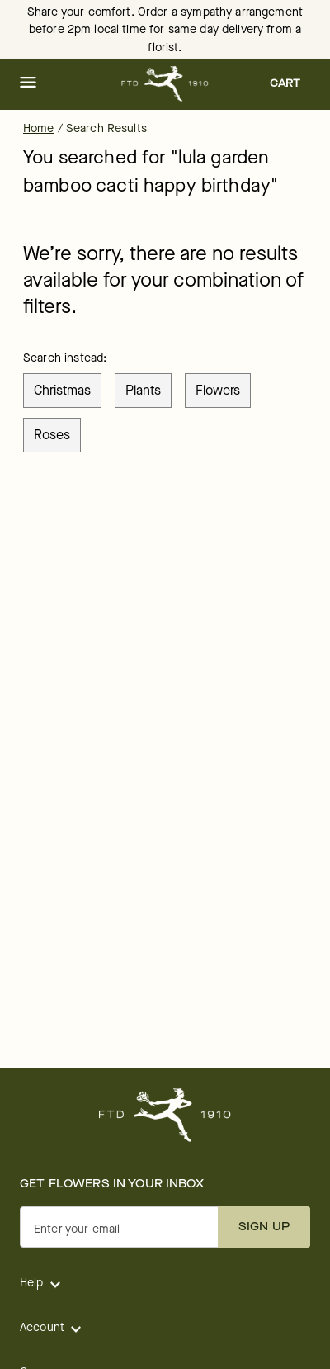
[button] (28, 83)
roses (52, 434)
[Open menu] (28, 83)
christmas (62, 390)
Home (38, 128)
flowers (218, 390)
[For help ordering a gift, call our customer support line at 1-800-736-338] (165, 84)
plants (143, 390)
